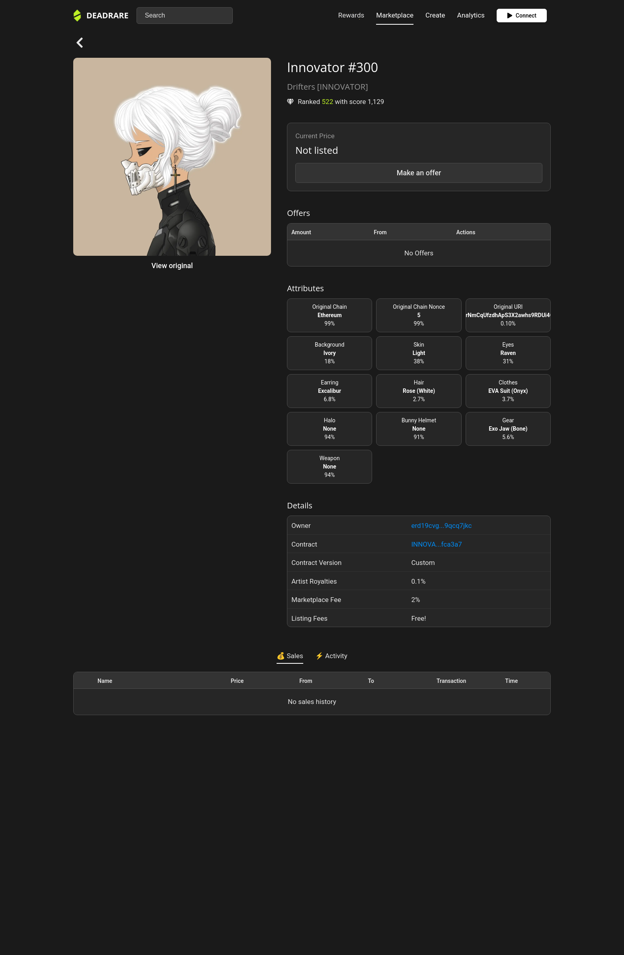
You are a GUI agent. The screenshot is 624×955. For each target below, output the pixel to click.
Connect (521, 15)
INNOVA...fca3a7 (436, 544)
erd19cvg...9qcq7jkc (441, 525)
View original (172, 265)
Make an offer (419, 173)
